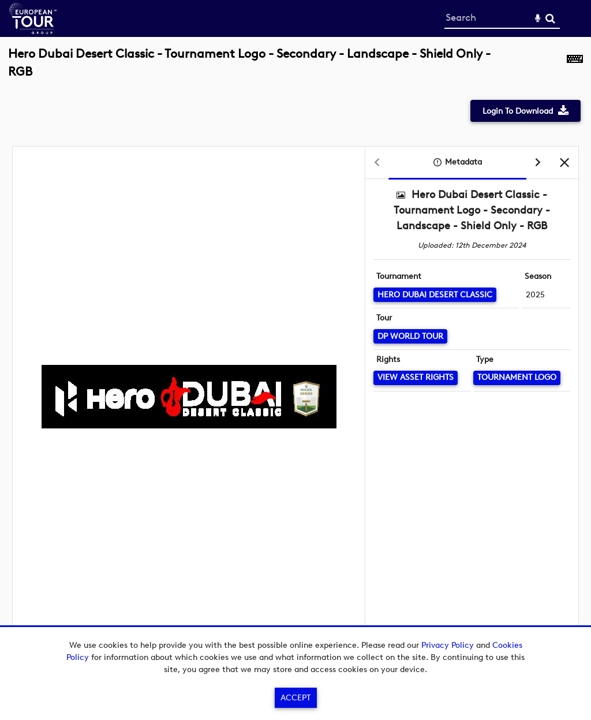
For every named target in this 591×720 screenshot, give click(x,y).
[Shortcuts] (575, 69)
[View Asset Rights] (415, 378)
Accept (295, 698)
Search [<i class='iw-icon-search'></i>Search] (550, 18)
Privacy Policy (447, 645)
